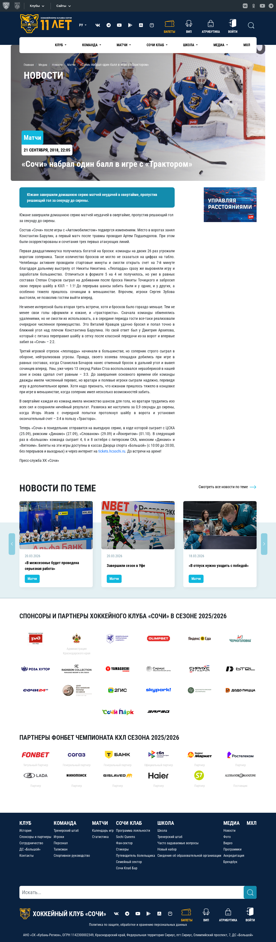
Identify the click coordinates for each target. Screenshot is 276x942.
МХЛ (246, 45)
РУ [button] (81, 25)
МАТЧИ (100, 823)
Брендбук (230, 862)
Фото (227, 837)
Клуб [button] (59, 45)
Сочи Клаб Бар (126, 868)
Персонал (61, 843)
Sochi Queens (125, 837)
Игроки (59, 837)
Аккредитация (233, 856)
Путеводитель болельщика (135, 856)
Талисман (60, 849)
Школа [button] (189, 45)
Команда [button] (90, 45)
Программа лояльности (133, 830)
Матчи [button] (122, 45)
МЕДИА (231, 823)
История (25, 830)
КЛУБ (25, 823)
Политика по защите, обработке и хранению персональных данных (138, 925)
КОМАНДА (65, 823)
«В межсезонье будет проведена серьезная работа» (52, 565)
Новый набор (167, 849)
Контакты (26, 856)
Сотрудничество (31, 843)
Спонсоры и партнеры (35, 837)
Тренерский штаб (66, 830)
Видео (227, 843)
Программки (232, 849)
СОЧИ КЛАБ (129, 823)
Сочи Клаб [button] (156, 45)
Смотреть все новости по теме (228, 486)
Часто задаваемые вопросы (178, 843)
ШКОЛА (165, 823)
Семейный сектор (129, 862)
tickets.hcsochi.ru (111, 451)
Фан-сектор (124, 843)
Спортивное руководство (72, 856)
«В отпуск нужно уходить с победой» (219, 565)
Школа (162, 830)
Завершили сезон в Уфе (126, 565)
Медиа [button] (219, 45)
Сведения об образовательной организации (189, 856)
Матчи (32, 579)
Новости (229, 830)
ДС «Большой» (30, 849)
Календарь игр (103, 830)
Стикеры (122, 849)
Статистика (100, 837)
